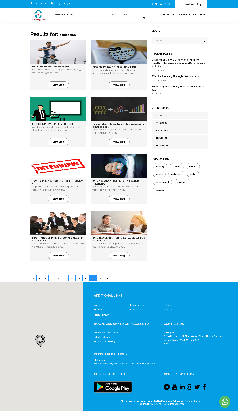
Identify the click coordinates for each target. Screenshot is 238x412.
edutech (193, 167)
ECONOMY (161, 116)
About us (99, 306)
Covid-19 (177, 167)
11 (83, 278)
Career (168, 310)
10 (73, 278)
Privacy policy (136, 306)
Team (167, 306)
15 (119, 278)
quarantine (161, 190)
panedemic (182, 182)
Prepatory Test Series (106, 333)
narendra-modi (162, 182)
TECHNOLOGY (163, 146)
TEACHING (161, 138)
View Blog (58, 85)
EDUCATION (161, 123)
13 (100, 278)
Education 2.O (197, 15)
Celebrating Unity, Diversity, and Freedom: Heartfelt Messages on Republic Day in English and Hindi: (178, 63)
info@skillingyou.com (65, 3)
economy (160, 167)
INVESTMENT (162, 131)
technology (176, 175)
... (57, 278)
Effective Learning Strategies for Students (175, 76)
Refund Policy (102, 316)
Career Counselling (104, 342)
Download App (191, 4)
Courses (99, 310)
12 (91, 278)
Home (166, 15)
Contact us (135, 310)
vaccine (159, 175)
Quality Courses (103, 338)
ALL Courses (179, 15)
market (193, 175)
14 (110, 278)
